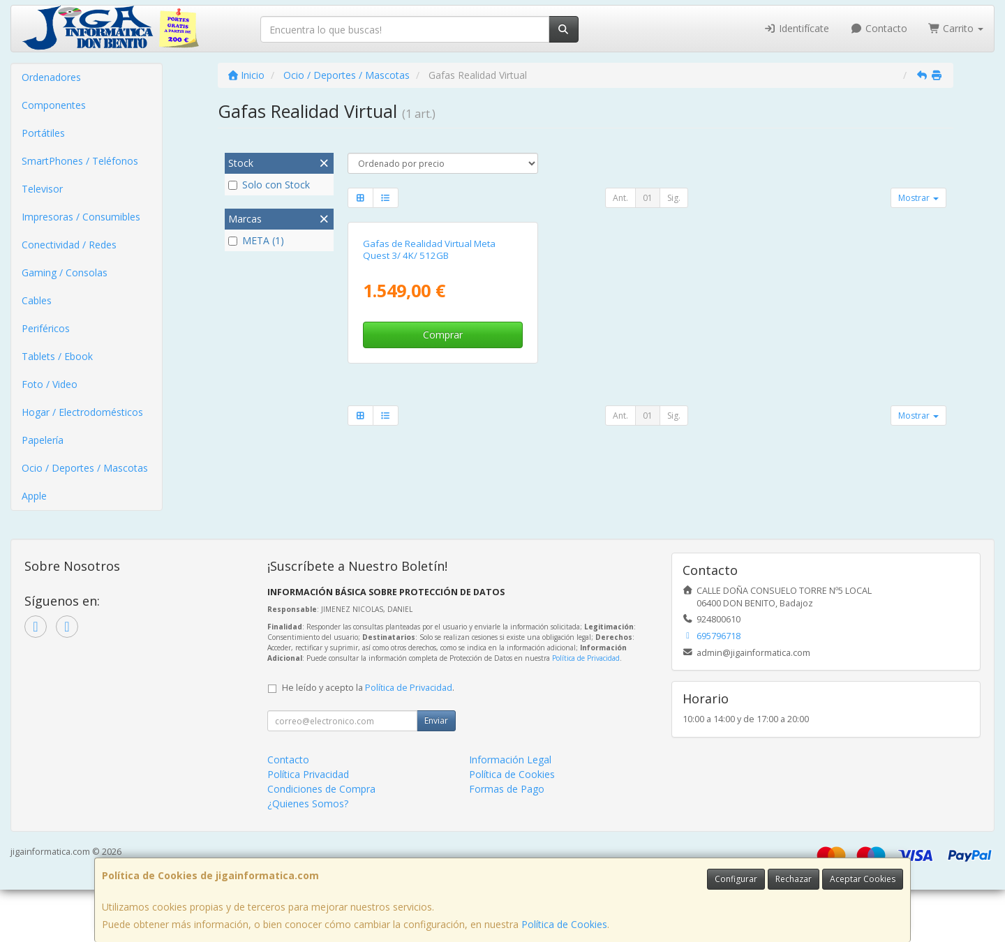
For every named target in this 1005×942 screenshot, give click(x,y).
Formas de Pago (506, 841)
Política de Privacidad (586, 710)
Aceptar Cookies (862, 879)
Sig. (673, 198)
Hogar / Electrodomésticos (82, 412)
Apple (34, 495)
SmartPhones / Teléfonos (80, 160)
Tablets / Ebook (57, 356)
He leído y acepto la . (368, 740)
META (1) (256, 240)
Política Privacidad (308, 826)
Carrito (956, 28)
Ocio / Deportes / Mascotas (85, 467)
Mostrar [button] (918, 198)
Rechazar (793, 879)
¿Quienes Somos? (307, 855)
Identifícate (797, 28)
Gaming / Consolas (64, 272)
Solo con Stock (269, 184)
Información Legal (510, 811)
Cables (37, 300)
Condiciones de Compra (321, 841)
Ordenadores (51, 77)
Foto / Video (49, 384)
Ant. (620, 198)
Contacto (878, 28)
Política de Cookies (564, 924)
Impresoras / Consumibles (81, 216)
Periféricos (46, 328)
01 (648, 198)
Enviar (436, 773)
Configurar (736, 879)
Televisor (42, 188)
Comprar (443, 482)
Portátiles (43, 133)
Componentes (54, 105)
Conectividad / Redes (69, 244)
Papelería (43, 440)
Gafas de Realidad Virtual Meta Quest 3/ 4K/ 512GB (429, 396)
